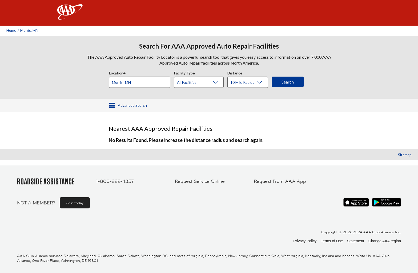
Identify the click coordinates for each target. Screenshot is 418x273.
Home (11, 30)
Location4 (117, 72)
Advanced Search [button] (132, 105)
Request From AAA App (280, 181)
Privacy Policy (304, 241)
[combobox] (141, 81)
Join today (74, 202)
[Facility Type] (203, 82)
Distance (234, 72)
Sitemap (405, 154)
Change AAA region (384, 241)
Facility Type (184, 72)
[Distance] (250, 82)
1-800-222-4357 (115, 181)
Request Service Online (200, 181)
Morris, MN (29, 30)
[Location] (139, 82)
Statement (355, 241)
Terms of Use (332, 241)
